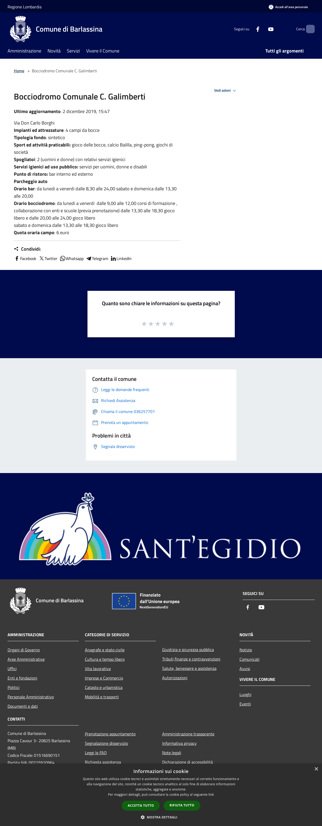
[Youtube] (262, 28)
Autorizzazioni (175, 678)
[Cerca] (308, 29)
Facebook (25, 258)
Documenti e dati (23, 706)
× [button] (316, 769)
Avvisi (244, 668)
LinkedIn (121, 258)
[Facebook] (249, 28)
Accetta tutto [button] (141, 805)
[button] (161, 817)
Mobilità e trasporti (102, 697)
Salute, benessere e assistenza (189, 668)
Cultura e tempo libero (105, 659)
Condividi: (27, 249)
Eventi (245, 704)
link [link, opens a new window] (211, 794)
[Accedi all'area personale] (288, 7)
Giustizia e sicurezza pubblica (188, 649)
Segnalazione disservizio (106, 743)
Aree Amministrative (26, 659)
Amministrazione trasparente (188, 734)
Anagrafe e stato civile (105, 650)
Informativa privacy (179, 743)
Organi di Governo (24, 650)
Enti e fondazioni (22, 678)
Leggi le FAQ (96, 753)
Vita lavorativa (98, 668)
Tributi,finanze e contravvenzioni (191, 659)
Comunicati (249, 659)
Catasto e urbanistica (103, 687)
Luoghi (245, 694)
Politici (14, 687)
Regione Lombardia (25, 7)
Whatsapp (72, 258)
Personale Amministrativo (31, 697)
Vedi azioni (226, 90)
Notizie (245, 650)
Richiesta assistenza (103, 762)
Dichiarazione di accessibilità (187, 762)
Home (19, 71)
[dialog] (161, 795)
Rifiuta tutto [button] (181, 805)
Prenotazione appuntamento (110, 734)
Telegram (97, 258)
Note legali (171, 753)
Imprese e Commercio (104, 678)
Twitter (47, 258)
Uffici (12, 668)
